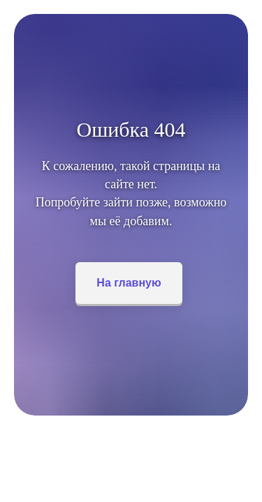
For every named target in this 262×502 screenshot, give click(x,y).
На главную (128, 283)
